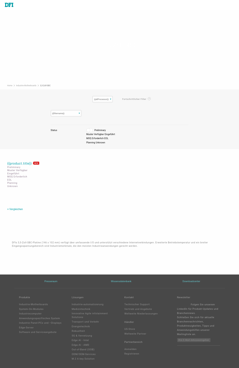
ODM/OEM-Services (84, 354)
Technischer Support (137, 304)
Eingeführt (110, 134)
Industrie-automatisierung (88, 304)
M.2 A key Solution (83, 358)
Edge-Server (26, 327)
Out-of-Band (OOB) (83, 349)
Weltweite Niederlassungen (141, 313)
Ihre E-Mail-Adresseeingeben (194, 340)
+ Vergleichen (15, 209)
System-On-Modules (31, 309)
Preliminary (100, 130)
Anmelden (130, 349)
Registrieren (131, 353)
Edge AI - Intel (80, 340)
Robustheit (78, 331)
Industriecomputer (30, 313)
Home (10, 85)
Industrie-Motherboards (26, 85)
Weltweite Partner (135, 333)
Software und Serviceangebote (38, 332)
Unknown (100, 142)
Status (54, 130)
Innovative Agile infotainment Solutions (90, 315)
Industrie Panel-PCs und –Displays (40, 322)
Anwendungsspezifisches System (39, 318)
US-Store (129, 329)
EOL (106, 138)
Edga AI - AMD (80, 344)
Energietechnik (81, 326)
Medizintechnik (81, 309)
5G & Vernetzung (82, 335)
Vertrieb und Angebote (138, 309)
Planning (90, 142)
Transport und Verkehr (85, 321)
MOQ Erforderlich (95, 138)
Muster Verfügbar (95, 134)
